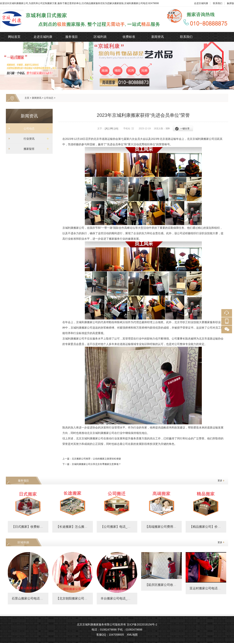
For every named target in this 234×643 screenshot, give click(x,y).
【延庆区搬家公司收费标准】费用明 (170, 584)
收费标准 (129, 36)
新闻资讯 (157, 36)
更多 (220, 480)
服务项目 (71, 36)
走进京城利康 (201, 3)
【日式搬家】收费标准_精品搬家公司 (37, 526)
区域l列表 (100, 36)
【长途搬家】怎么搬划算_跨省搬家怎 (82, 526)
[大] (107, 128)
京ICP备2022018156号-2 (142, 624)
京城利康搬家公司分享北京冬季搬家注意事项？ (96, 464)
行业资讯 (28, 138)
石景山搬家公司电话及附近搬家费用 (37, 598)
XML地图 (132, 634)
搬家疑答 (28, 148)
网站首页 (14, 36)
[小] (116, 128)
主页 (27, 98)
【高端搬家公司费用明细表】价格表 (170, 526)
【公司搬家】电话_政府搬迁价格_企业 (127, 526)
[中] (111, 128)
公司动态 (48, 98)
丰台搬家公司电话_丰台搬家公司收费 (126, 598)
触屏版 (230, 3)
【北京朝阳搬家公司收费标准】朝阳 (81, 598)
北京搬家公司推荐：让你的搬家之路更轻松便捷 (96, 458)
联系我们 (217, 3)
